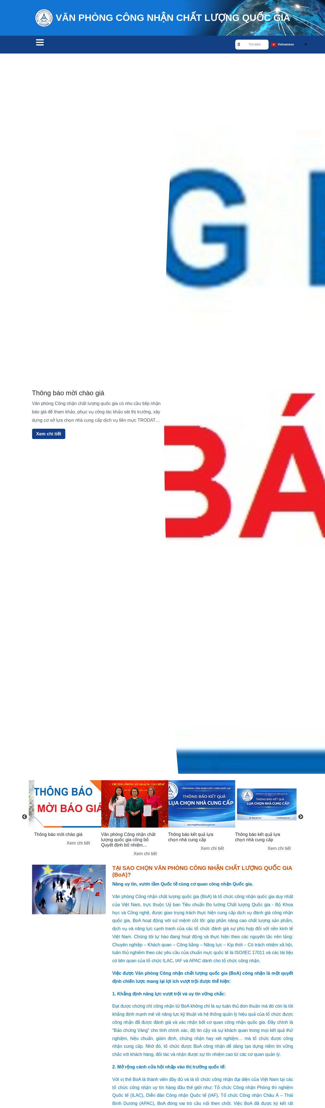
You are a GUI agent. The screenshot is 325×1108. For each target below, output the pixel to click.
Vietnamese (286, 44)
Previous (24, 818)
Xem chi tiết (48, 434)
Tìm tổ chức (52, 45)
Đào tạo (124, 45)
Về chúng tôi (159, 45)
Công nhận (90, 45)
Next (301, 818)
